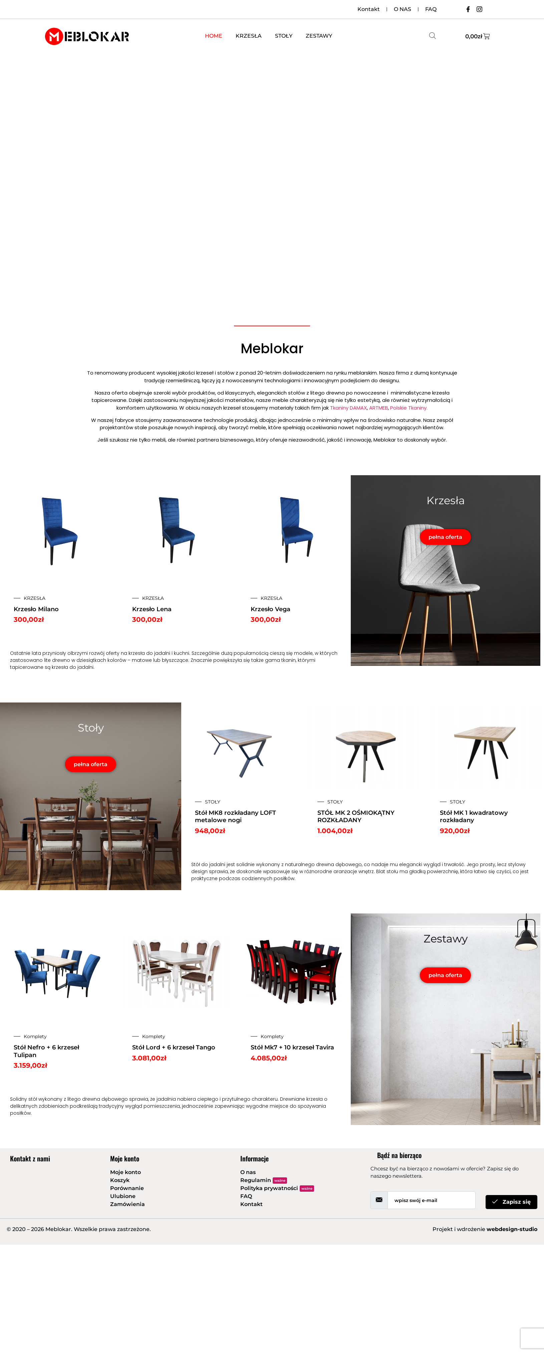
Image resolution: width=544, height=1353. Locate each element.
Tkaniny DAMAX (348, 407)
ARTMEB (378, 407)
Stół (195, 864)
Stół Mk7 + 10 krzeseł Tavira (292, 1047)
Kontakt (368, 9)
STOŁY (283, 36)
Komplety (35, 1036)
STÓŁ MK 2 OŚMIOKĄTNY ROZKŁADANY (355, 816)
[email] (431, 1200)
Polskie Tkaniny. (409, 407)
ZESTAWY (319, 36)
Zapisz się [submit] (511, 1202)
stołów (225, 372)
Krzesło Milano (36, 609)
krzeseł (205, 372)
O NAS (402, 9)
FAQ (431, 9)
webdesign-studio (512, 1229)
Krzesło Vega (270, 609)
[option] (175, 561)
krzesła (136, 653)
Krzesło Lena (152, 609)
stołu (392, 871)
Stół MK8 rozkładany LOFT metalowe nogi (235, 816)
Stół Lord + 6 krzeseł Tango (173, 1047)
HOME (213, 36)
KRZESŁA (249, 36)
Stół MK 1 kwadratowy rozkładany (474, 816)
